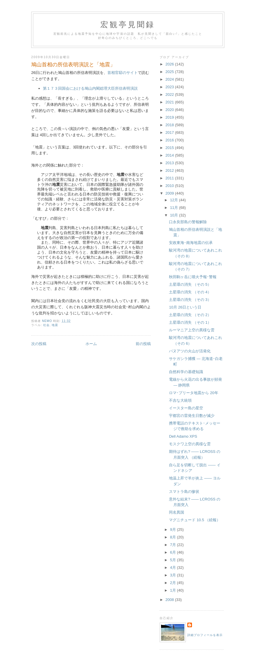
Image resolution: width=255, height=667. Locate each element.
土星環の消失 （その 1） (190, 322)
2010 (170, 185)
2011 (170, 178)
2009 (170, 193)
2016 (170, 140)
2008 (170, 599)
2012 (170, 170)
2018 (170, 125)
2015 (170, 147)
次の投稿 (38, 344)
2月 (173, 583)
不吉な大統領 (180, 400)
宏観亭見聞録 (127, 24)
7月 (173, 545)
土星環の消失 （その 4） (190, 292)
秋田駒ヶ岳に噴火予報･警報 (192, 277)
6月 (173, 552)
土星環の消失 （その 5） (190, 284)
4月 (173, 567)
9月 (173, 529)
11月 (174, 207)
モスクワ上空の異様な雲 (190, 444)
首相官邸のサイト (122, 72)
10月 (174, 215)
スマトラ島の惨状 (184, 491)
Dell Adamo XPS (183, 436)
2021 (170, 102)
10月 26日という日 (185, 307)
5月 (173, 560)
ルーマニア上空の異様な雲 (191, 330)
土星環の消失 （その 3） (190, 299)
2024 (170, 79)
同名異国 (176, 512)
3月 (173, 575)
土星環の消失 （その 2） (190, 315)
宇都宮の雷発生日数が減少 (191, 415)
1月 (173, 590)
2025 (170, 72)
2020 (170, 110)
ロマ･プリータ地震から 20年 (193, 393)
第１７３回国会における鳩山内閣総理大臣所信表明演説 (90, 88)
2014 (170, 155)
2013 (170, 163)
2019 (170, 117)
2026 (170, 64)
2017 (170, 132)
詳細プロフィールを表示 (205, 635)
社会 (46, 325)
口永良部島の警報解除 (188, 222)
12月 (174, 200)
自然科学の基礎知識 (186, 372)
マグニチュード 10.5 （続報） (194, 520)
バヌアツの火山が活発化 (190, 351)
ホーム (91, 344)
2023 (170, 87)
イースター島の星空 (186, 408)
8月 (173, 537)
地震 (55, 325)
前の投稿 (143, 344)
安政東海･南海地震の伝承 (191, 242)
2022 (170, 94)
